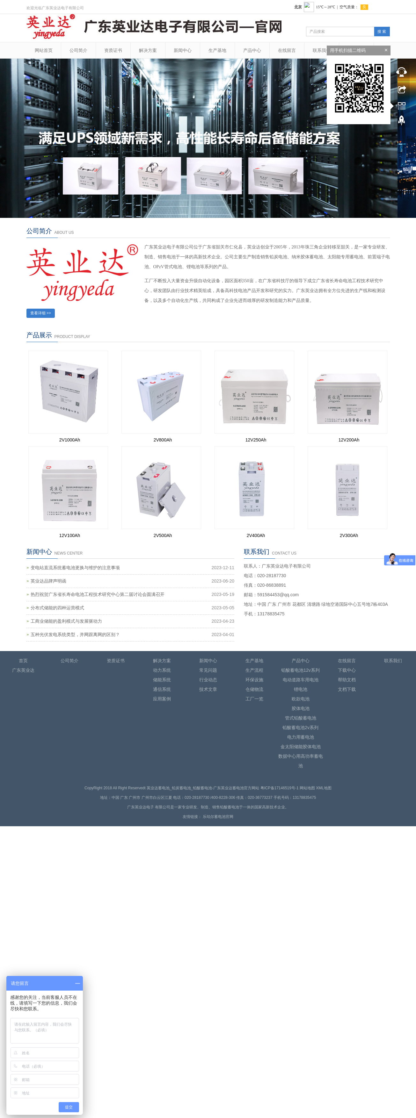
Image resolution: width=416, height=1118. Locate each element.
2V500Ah (163, 535)
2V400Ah (256, 535)
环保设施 (254, 679)
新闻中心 (183, 50)
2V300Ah (349, 535)
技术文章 (208, 689)
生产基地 (217, 50)
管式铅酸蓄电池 (300, 717)
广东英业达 (23, 670)
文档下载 (347, 689)
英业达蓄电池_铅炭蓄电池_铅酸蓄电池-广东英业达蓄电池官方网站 (203, 788)
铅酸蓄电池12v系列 (300, 670)
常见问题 (208, 670)
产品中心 (252, 50)
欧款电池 (301, 698)
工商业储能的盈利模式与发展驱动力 (66, 621)
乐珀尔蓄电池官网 (218, 816)
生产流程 (254, 670)
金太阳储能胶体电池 (301, 746)
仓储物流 (254, 689)
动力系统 (162, 670)
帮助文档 (347, 679)
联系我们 (322, 50)
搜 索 (381, 31)
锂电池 (300, 689)
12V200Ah (349, 439)
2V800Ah (163, 439)
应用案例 (162, 698)
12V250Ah (255, 439)
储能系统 (162, 679)
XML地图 (324, 788)
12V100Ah (69, 535)
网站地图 (307, 788)
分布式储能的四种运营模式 (57, 607)
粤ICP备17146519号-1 (279, 788)
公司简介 (78, 50)
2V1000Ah (69, 439)
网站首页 (44, 50)
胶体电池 (301, 708)
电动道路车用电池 (300, 679)
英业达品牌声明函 (48, 581)
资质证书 (113, 50)
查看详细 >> (40, 313)
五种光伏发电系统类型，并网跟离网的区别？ (75, 634)
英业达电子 (144, 807)
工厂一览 (254, 698)
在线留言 (287, 50)
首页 (23, 660)
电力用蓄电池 (300, 737)
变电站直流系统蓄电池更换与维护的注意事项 (75, 567)
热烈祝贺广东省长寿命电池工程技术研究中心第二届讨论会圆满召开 (97, 594)
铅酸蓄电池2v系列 (300, 727)
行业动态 (208, 679)
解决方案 (148, 50)
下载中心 (347, 670)
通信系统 (162, 689)
